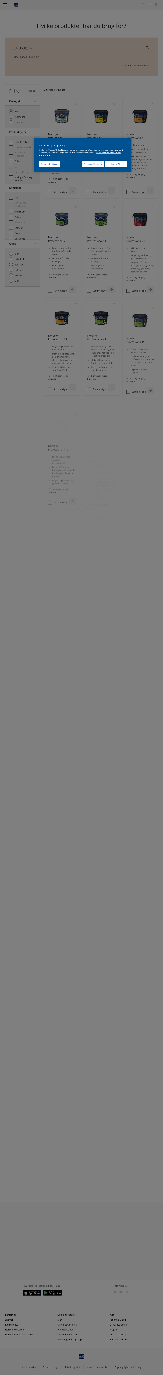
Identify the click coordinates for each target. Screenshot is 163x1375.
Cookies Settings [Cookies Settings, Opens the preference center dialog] (49, 164)
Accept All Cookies (93, 164)
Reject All (115, 164)
